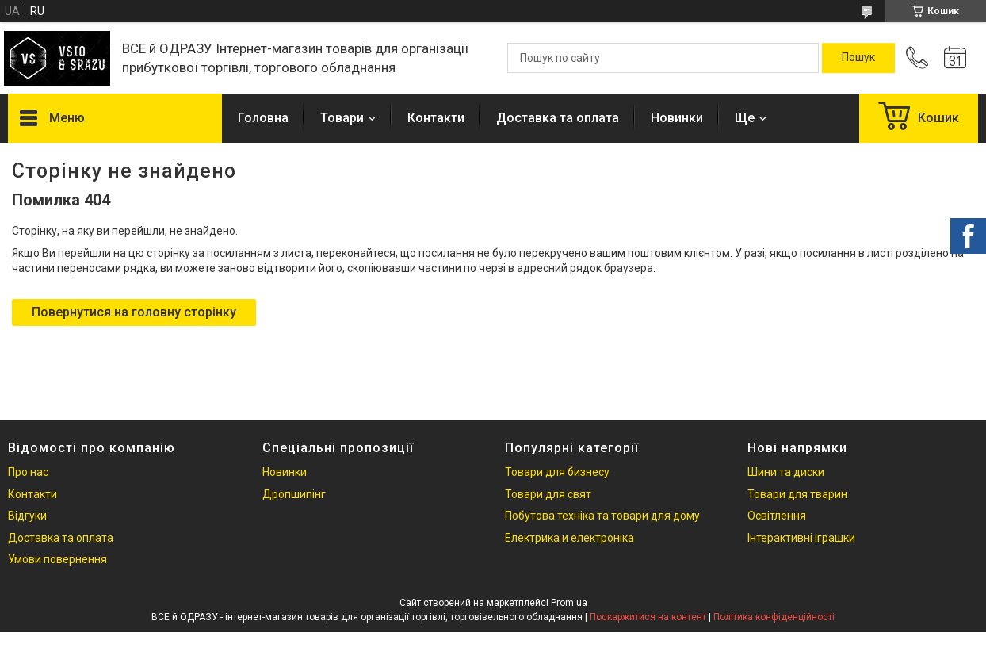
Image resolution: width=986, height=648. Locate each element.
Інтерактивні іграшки (801, 537)
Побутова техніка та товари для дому (602, 515)
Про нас (28, 472)
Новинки (677, 117)
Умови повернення (57, 559)
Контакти (435, 117)
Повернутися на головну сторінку (134, 312)
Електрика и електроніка (569, 537)
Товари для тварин (797, 494)
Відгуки (27, 515)
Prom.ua (569, 602)
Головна (263, 117)
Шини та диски (785, 472)
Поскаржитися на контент (648, 617)
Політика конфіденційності (774, 617)
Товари (342, 117)
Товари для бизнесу (557, 472)
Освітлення (776, 515)
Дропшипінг (294, 494)
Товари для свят (548, 494)
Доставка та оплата (557, 117)
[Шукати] (858, 58)
